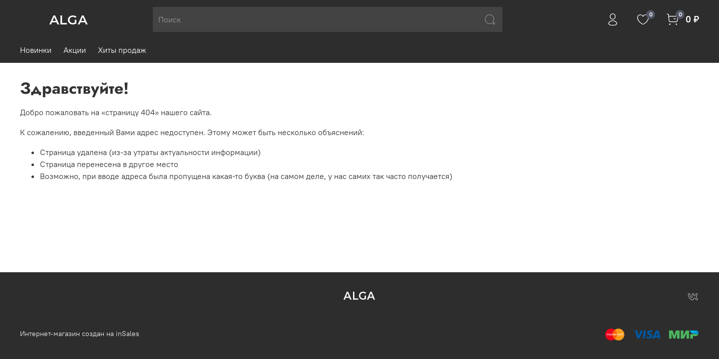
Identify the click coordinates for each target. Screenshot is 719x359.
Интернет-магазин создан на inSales (79, 333)
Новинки (35, 50)
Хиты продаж (122, 50)
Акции (74, 50)
